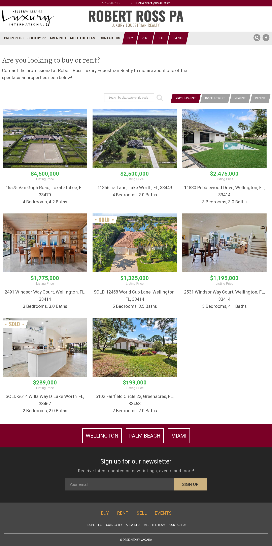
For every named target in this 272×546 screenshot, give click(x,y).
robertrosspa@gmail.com (150, 3)
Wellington (102, 436)
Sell (161, 38)
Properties (14, 38)
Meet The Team (83, 38)
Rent (145, 38)
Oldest (260, 98)
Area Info (58, 38)
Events (178, 38)
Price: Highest (186, 98)
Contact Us (110, 38)
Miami (178, 436)
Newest (240, 98)
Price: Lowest (215, 98)
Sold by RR (37, 38)
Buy (130, 38)
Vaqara (146, 539)
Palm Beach (144, 436)
